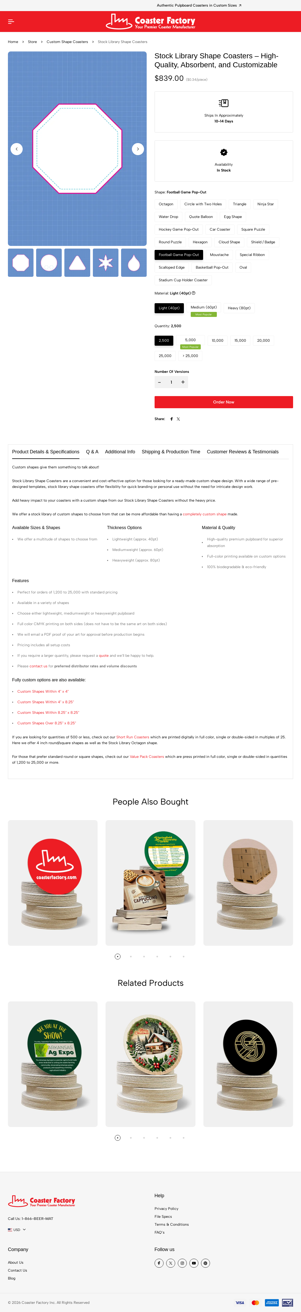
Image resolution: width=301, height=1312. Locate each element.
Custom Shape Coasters (67, 42)
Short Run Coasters (132, 737)
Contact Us (17, 1270)
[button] (138, 149)
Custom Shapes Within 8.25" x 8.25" (48, 712)
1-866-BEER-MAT (37, 1218)
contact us (38, 666)
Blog (11, 1278)
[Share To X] (178, 419)
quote (104, 655)
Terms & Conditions (172, 1224)
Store (32, 42)
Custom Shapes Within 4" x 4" (43, 691)
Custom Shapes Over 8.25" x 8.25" (46, 723)
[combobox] (17, 1230)
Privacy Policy (166, 1208)
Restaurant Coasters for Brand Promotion (150, 5)
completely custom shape (205, 514)
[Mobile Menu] (11, 22)
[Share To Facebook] (171, 419)
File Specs (163, 1216)
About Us (15, 1262)
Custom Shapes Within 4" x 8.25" (45, 702)
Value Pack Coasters (147, 756)
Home (13, 42)
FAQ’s (160, 1232)
